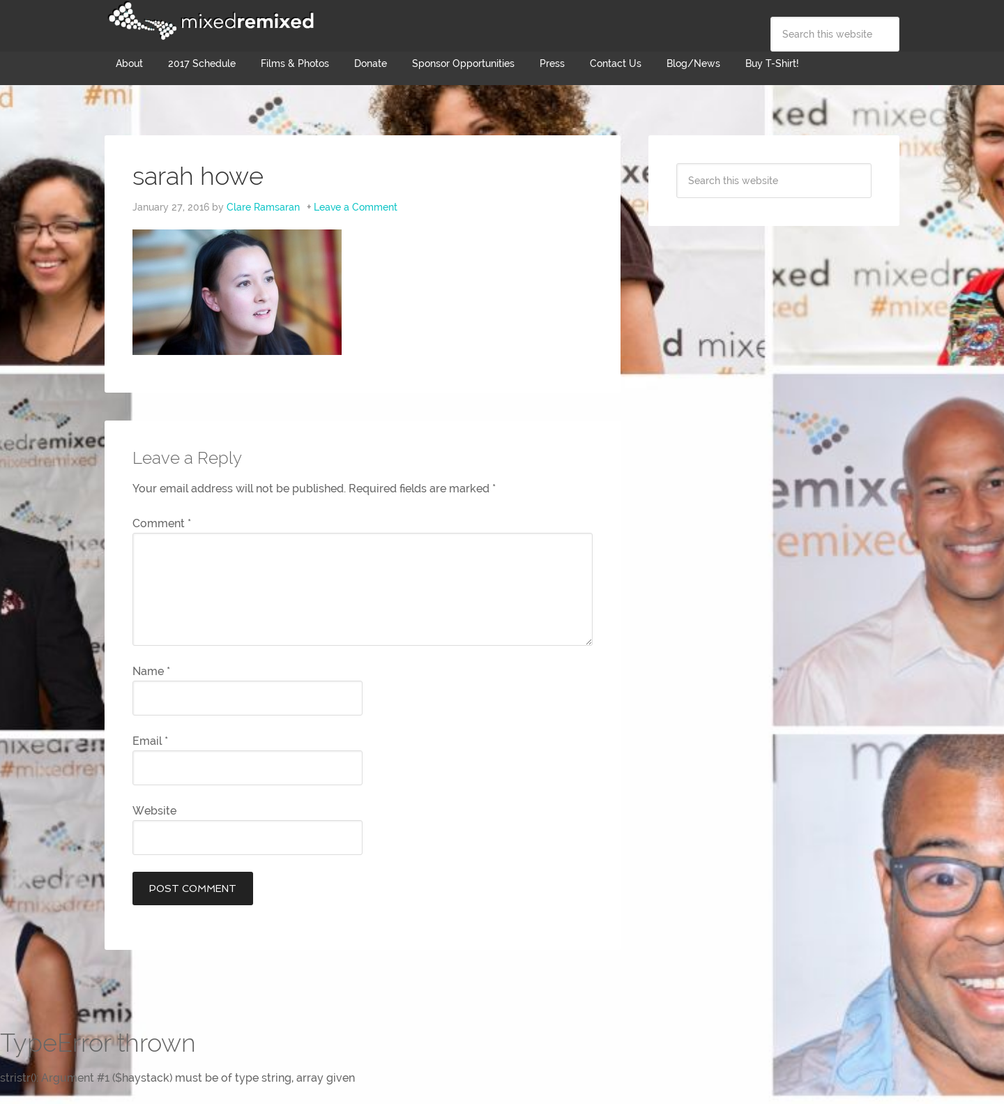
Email (150, 741)
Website (154, 810)
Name (151, 671)
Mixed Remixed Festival (209, 21)
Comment (161, 523)
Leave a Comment (355, 207)
